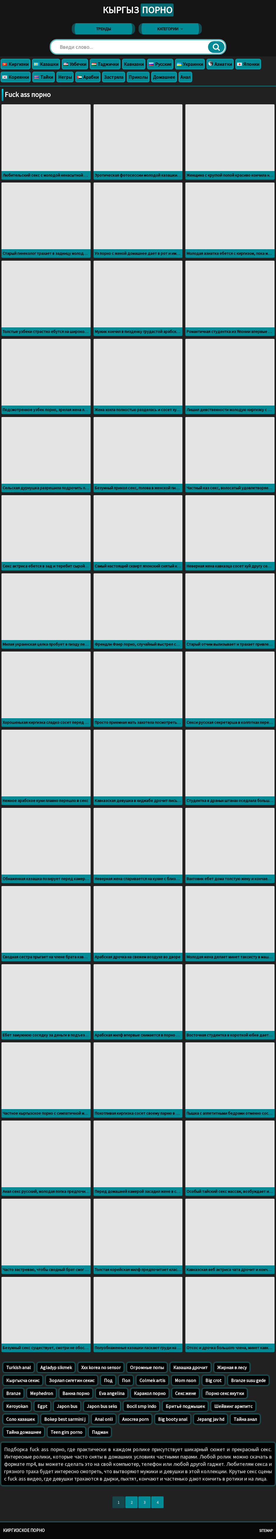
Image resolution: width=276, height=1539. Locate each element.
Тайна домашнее (23, 1432)
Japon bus (67, 1406)
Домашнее (164, 77)
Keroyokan (17, 1406)
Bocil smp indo (141, 1406)
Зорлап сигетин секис (71, 1380)
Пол (126, 1380)
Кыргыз (138, 10)
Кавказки (134, 64)
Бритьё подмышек (185, 1406)
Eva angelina (111, 1393)
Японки (248, 64)
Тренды (103, 28)
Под (108, 1380)
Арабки (88, 77)
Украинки (190, 64)
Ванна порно (75, 1393)
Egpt (42, 1406)
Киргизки (15, 64)
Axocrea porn (135, 1419)
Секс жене (185, 1393)
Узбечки (75, 64)
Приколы (138, 77)
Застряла (113, 77)
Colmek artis (152, 1380)
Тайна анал (245, 1419)
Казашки (46, 64)
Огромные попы (147, 1367)
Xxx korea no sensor (101, 1367)
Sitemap (266, 1530)
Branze (13, 1393)
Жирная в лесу (232, 1367)
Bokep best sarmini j (64, 1419)
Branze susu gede (248, 1380)
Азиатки (220, 64)
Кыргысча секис (22, 1380)
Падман (100, 1432)
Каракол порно (150, 1393)
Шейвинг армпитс (233, 1406)
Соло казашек (20, 1419)
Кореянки (15, 77)
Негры (65, 77)
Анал (185, 77)
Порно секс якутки (224, 1393)
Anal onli (104, 1419)
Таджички (105, 64)
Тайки (43, 77)
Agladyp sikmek (56, 1367)
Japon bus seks (102, 1406)
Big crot (213, 1380)
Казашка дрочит (190, 1367)
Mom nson (185, 1380)
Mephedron (41, 1393)
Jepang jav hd (210, 1419)
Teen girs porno (66, 1432)
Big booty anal (172, 1419)
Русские (160, 64)
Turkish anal (18, 1367)
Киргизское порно (24, 1530)
